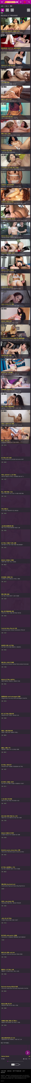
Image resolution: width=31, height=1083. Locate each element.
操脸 (3, 817)
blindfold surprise (12, 851)
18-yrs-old (9, 954)
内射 (13, 920)
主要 (2, 6)
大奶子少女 (16, 49)
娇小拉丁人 (21, 476)
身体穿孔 (19, 647)
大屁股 (6, 118)
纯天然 (19, 612)
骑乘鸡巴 (9, 868)
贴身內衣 (16, 288)
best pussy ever (5, 203)
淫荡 (10, 357)
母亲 (3, 152)
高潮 (11, 152)
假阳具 (9, 322)
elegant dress (5, 698)
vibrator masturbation (15, 630)
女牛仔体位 (16, 254)
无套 (17, 1005)
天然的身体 (15, 766)
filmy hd (23, 630)
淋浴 (16, 527)
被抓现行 (4, 408)
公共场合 (14, 749)
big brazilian (21, 988)
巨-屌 (6, 101)
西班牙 (15, 681)
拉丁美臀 (18, 834)
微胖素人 (12, 1039)
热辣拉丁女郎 (24, 220)
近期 (12, 10)
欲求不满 (16, 118)
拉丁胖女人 (22, 169)
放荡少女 (8, 476)
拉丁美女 (10, 101)
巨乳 (8, 408)
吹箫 (10, 920)
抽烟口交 (19, 340)
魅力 (8, 84)
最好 (6, 561)
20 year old (4, 237)
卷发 (14, 152)
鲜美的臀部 (13, 32)
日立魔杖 (14, 340)
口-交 (3, 510)
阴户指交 (15, 612)
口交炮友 (14, 220)
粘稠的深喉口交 (5, 220)
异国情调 (16, 391)
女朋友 (14, 561)
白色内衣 (16, 186)
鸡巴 (8, 561)
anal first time (5, 664)
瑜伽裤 (10, 271)
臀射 (11, 84)
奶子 (23, 459)
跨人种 (6, 527)
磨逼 (11, 135)
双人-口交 (7, 817)
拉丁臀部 (9, 783)
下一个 (20, 1065)
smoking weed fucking (7, 340)
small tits (7, 305)
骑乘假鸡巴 (20, 66)
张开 (9, 732)
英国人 (3, 732)
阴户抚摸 (4, 544)
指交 (18, 32)
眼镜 (19, 578)
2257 (24, 1071)
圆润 (12, 118)
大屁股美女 (22, 254)
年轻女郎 (4, 766)
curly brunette (5, 886)
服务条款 (9, 1071)
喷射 (21, 954)
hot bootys (15, 988)
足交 (7, 357)
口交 (3, 84)
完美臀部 (16, 476)
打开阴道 (4, 186)
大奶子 (7, 169)
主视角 (21, 32)
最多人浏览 (7, 10)
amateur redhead (12, 664)
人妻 (16, 66)
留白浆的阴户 (20, 544)
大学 (10, 834)
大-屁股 (16, 493)
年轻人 (9, 425)
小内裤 (8, 971)
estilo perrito (4, 937)
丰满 (19, 681)
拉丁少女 (20, 1039)
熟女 (6, 152)
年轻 (7, 1022)
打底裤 (3, 834)
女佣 (18, 971)
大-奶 (18, 800)
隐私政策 (3, 1072)
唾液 (11, 817)
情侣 (7, 271)
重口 (3, 527)
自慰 (12, 288)
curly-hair (4, 135)
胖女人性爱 (16, 169)
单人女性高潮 (12, 459)
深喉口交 (11, 578)
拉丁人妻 (4, 66)
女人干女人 (7, 612)
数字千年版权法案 (17, 1071)
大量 (25, 203)
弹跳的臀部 (11, 408)
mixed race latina (20, 851)
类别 (6, 6)
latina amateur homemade (22, 664)
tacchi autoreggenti (18, 698)
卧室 (20, 391)
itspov (3, 305)
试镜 (3, 101)
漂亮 (3, 681)
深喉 (6, 84)
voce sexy (11, 698)
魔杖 (7, 374)
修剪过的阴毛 (5, 49)
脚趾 (13, 357)
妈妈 (9, 118)
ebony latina (4, 851)
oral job (12, 305)
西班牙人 (14, 647)
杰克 (9, 1039)
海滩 (18, 749)
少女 (11, 442)
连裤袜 (13, 834)
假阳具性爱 (4, 1039)
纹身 (3, 32)
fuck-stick (4, 988)
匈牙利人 (7, 681)
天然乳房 (21, 237)
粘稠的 (10, 766)
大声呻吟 (4, 578)
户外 (10, 749)
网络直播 (16, 937)
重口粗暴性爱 (11, 527)
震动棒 (14, 374)
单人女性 (9, 66)
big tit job (11, 886)
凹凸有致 (14, 800)
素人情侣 (10, 374)
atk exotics (4, 288)
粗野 (16, 101)
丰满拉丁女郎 (8, 32)
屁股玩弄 (23, 937)
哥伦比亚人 (7, 493)
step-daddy (4, 903)
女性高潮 (7, 459)
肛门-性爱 (19, 817)
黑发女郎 (10, 510)
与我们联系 (3, 1071)
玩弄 (20, 937)
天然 (12, 391)
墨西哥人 (12, 237)
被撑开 (12, 732)
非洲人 (17, 442)
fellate (18, 954)
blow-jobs (14, 954)
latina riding (16, 886)
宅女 (8, 578)
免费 (3, 561)
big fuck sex (22, 886)
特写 (3, 493)
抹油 (6, 510)
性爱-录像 (21, 493)
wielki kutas (9, 988)
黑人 (3, 118)
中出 (15, 868)
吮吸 (18, 305)
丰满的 (18, 135)
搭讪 (14, 101)
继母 (8, 152)
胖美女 (9, 1022)
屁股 (23, 340)
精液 (5, 271)
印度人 (16, 732)
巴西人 (14, 135)
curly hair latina (13, 203)
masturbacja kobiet (6, 630)
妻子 (11, 595)
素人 (22, 203)
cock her (26, 988)
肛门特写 (4, 783)
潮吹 (7, 425)
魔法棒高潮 (11, 49)
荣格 (8, 237)
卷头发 (12, 66)
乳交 (20, 408)
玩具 (3, 322)
